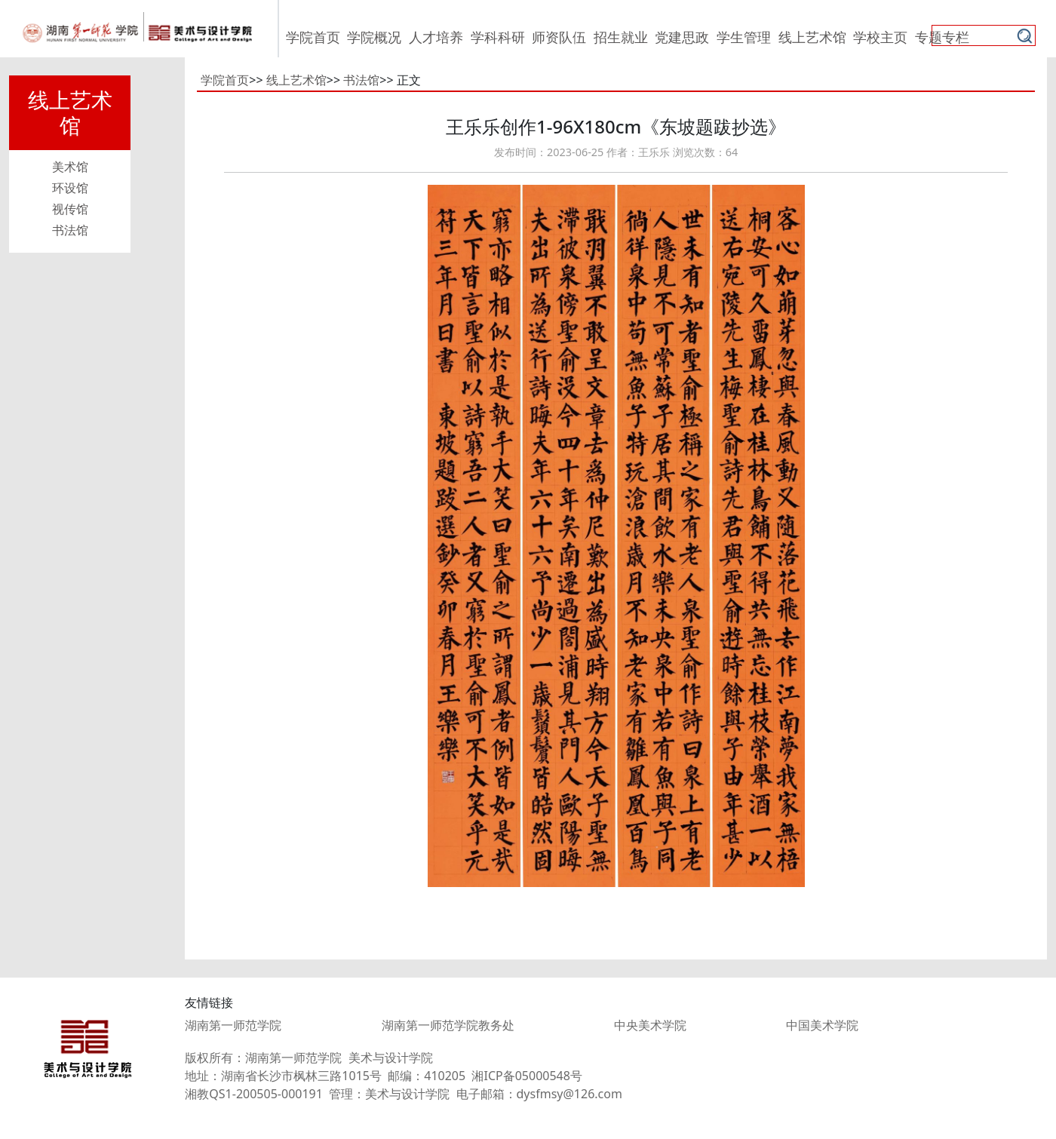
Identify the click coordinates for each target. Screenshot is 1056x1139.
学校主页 (880, 37)
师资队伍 (559, 37)
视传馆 (70, 209)
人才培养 (436, 37)
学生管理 (744, 37)
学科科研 (498, 37)
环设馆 (70, 188)
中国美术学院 (822, 1025)
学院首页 (313, 37)
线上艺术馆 (812, 37)
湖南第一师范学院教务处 (448, 1025)
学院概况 (374, 37)
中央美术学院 (650, 1025)
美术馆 (70, 166)
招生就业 (621, 37)
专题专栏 (942, 37)
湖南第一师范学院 (233, 1025)
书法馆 (70, 230)
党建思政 (682, 37)
